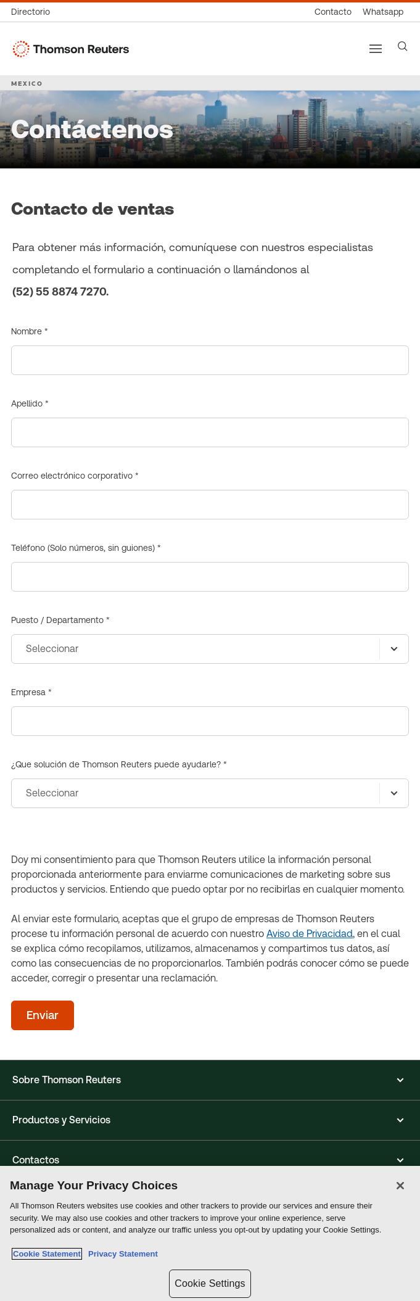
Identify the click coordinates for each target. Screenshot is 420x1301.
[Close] (400, 1185)
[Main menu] (375, 48)
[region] (210, 1233)
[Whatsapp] (383, 12)
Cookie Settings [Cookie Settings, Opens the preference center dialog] (210, 1283)
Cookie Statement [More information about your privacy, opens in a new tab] (47, 1253)
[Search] (402, 46)
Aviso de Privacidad (309, 934)
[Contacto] (333, 12)
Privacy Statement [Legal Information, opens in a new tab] (121, 1253)
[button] (210, 1080)
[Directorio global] (33, 12)
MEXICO (27, 83)
